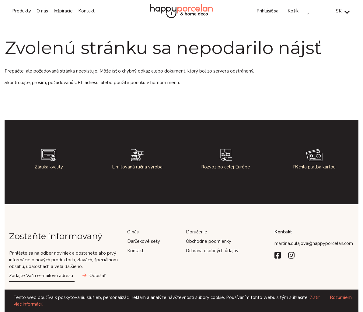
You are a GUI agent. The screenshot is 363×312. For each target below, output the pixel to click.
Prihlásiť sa (267, 11)
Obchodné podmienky (208, 241)
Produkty (21, 11)
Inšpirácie (63, 11)
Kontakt (86, 11)
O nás (42, 11)
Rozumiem (341, 297)
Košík (293, 11)
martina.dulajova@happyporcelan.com (313, 243)
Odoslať (97, 276)
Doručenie (196, 232)
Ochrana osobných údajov (212, 251)
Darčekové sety (143, 241)
